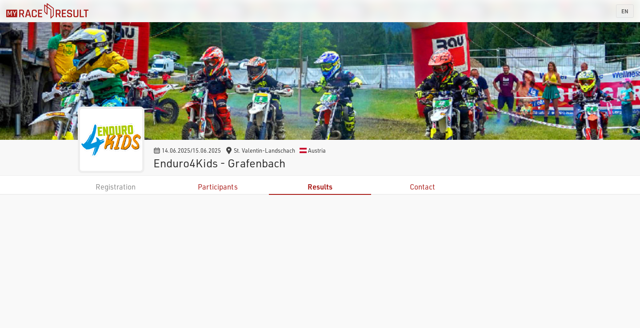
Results (320, 186)
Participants (218, 186)
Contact (422, 186)
